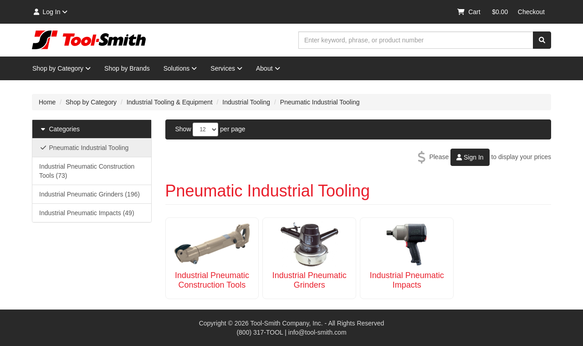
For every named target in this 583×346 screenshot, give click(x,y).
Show (183, 129)
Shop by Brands (127, 68)
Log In (49, 11)
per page (232, 129)
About (268, 68)
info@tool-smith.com (317, 332)
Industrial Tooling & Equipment (170, 102)
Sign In (469, 157)
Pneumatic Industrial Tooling (320, 102)
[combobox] (415, 40)
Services (226, 68)
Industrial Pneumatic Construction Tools (212, 280)
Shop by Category (61, 68)
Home (47, 102)
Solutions (180, 68)
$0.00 (500, 11)
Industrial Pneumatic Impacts (407, 280)
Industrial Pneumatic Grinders (309, 280)
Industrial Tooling (246, 102)
